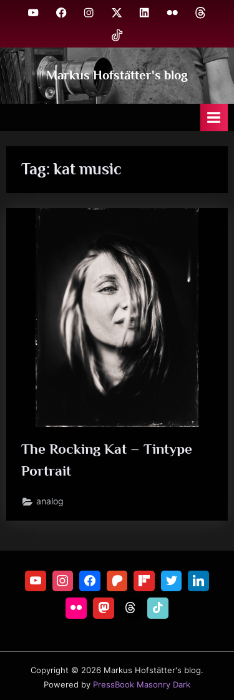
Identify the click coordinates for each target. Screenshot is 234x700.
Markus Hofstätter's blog (117, 75)
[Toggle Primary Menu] (214, 117)
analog (50, 501)
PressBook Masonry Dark (141, 684)
